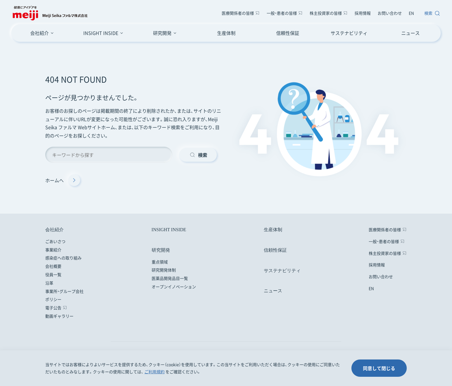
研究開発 (161, 250)
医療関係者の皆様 (238, 13)
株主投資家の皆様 (326, 13)
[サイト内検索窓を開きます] (431, 13)
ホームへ (62, 180)
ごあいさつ (55, 241)
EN (411, 13)
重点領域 (160, 262)
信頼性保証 (287, 32)
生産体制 (226, 32)
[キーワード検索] (108, 155)
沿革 (49, 283)
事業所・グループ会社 (64, 291)
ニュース (410, 32)
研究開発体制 (164, 270)
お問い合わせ (390, 13)
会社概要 (53, 266)
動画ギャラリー (59, 316)
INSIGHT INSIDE (169, 229)
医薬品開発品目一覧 (170, 278)
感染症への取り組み (63, 258)
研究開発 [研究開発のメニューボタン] (162, 32)
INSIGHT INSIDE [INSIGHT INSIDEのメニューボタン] (100, 32)
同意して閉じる (379, 368)
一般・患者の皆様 (282, 13)
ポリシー (53, 299)
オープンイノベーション (174, 286)
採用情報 (363, 13)
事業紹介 (53, 250)
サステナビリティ (349, 32)
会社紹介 (54, 229)
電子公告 (53, 307)
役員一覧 (53, 274)
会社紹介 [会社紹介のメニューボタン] (39, 32)
